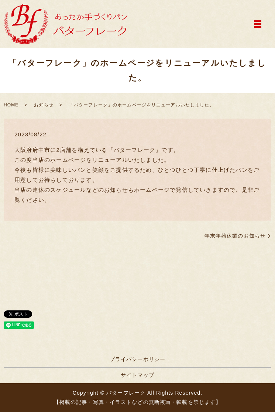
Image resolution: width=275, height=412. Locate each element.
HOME (11, 105)
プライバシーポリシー (137, 359)
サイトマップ (137, 375)
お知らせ (43, 105)
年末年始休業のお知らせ (235, 236)
